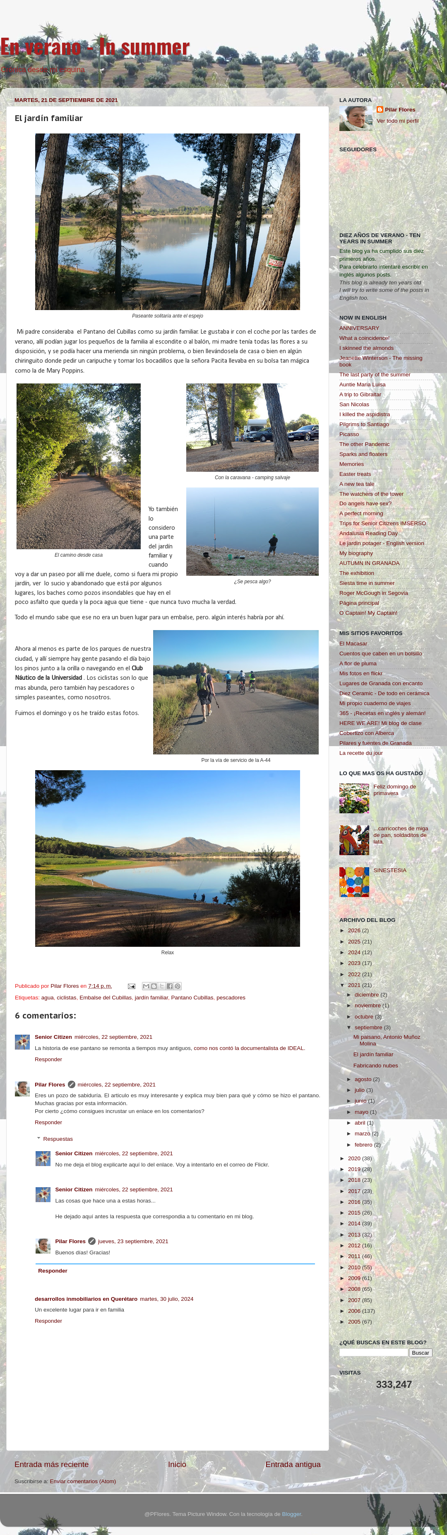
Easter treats (355, 474)
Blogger (291, 1514)
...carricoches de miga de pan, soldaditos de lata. (400, 835)
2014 (355, 1223)
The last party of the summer (375, 374)
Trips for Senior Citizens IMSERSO (382, 523)
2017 (355, 1191)
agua (47, 997)
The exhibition (356, 573)
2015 (355, 1213)
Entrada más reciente (51, 1464)
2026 (355, 930)
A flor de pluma (358, 663)
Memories (351, 464)
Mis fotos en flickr (360, 673)
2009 (355, 1278)
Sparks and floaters (363, 454)
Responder (48, 1059)
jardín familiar (151, 997)
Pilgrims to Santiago (364, 424)
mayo (362, 1112)
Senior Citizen (53, 1037)
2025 (355, 941)
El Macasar (353, 643)
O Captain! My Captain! (368, 613)
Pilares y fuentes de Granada (375, 743)
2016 (355, 1202)
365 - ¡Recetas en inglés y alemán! (382, 713)
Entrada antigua (293, 1464)
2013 (355, 1235)
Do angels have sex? (365, 503)
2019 (355, 1169)
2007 (355, 1300)
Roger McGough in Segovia (373, 593)
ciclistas (66, 997)
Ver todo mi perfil (397, 121)
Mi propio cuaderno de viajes (375, 703)
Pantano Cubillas (192, 997)
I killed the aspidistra (364, 414)
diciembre (367, 995)
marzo (363, 1133)
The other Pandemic (364, 444)
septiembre (369, 1027)
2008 (355, 1289)
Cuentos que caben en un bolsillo (380, 653)
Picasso (349, 434)
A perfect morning (361, 513)
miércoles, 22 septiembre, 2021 (113, 1037)
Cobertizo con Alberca (366, 733)
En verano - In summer (95, 45)
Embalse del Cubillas (105, 997)
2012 (355, 1245)
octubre (365, 1017)
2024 (355, 952)
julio (360, 1090)
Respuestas (58, 1139)
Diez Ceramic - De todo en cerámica (384, 693)
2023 (355, 963)
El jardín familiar (373, 1054)
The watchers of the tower (371, 494)
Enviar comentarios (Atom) (83, 1481)
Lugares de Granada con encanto (381, 683)
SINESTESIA (389, 870)
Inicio (177, 1464)
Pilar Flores (50, 1085)
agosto (364, 1079)
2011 (355, 1256)
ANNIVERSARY (359, 328)
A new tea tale (357, 484)
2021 (355, 985)
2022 (355, 974)
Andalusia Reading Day (368, 533)
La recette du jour (361, 753)
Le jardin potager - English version (381, 543)
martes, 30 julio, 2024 (166, 1299)
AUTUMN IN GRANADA (369, 563)
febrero (364, 1145)
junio (361, 1101)
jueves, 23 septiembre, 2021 (133, 1241)
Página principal (359, 603)
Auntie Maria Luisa (362, 384)
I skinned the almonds (366, 348)
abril (361, 1123)
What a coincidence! (364, 338)
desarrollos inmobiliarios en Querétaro (86, 1299)
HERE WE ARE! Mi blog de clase (380, 723)
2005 (355, 1322)
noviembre (368, 1005)
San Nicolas (354, 404)
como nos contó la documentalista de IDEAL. (249, 1048)
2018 (355, 1180)
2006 (355, 1311)
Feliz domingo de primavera (394, 789)
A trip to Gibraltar (360, 394)
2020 (355, 1158)
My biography (356, 553)
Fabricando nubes (375, 1065)
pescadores (230, 997)
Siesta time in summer (367, 583)
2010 (355, 1267)
